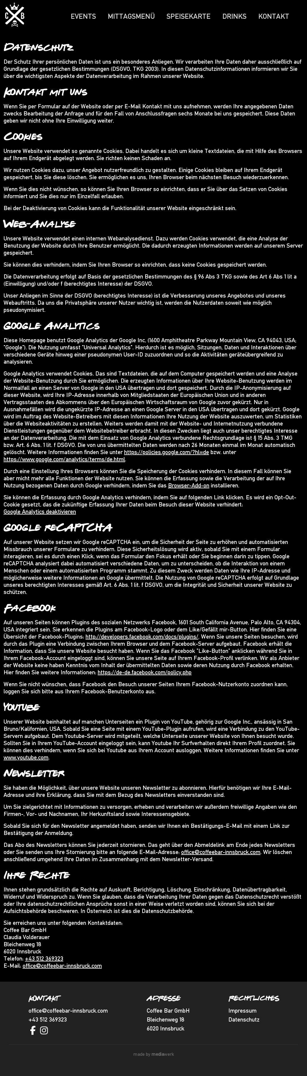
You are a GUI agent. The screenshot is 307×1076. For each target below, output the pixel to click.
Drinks (234, 16)
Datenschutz (243, 1022)
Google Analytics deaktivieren (40, 514)
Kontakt (273, 16)
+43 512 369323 (44, 961)
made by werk (153, 1057)
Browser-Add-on (188, 488)
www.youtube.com (26, 760)
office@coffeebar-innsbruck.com (220, 855)
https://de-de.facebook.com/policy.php (145, 675)
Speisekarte (189, 16)
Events (83, 16)
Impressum (242, 1013)
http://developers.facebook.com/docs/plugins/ (142, 639)
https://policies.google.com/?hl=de (166, 455)
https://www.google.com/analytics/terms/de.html (64, 462)
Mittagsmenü (131, 16)
